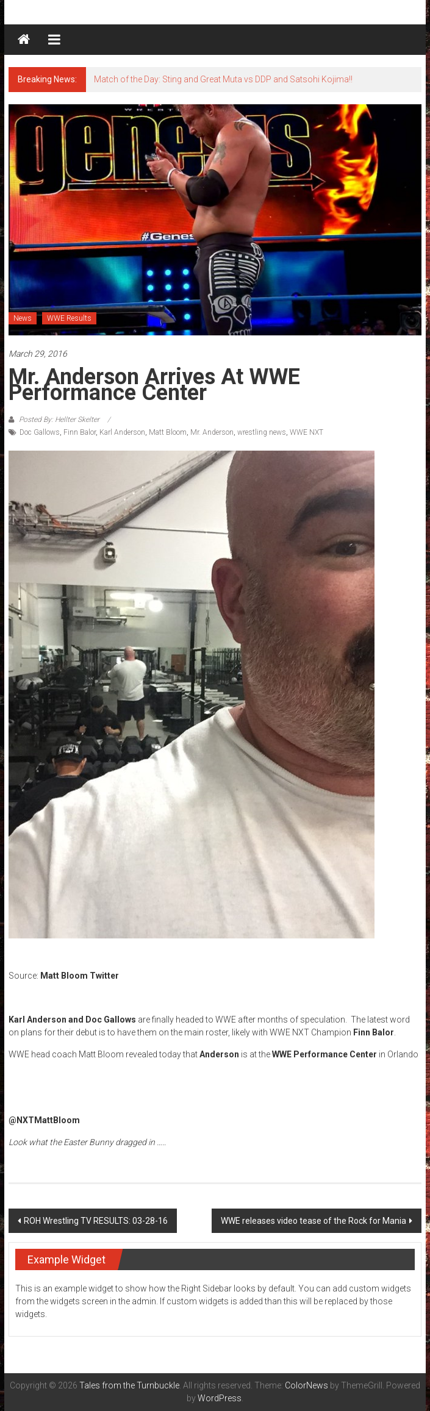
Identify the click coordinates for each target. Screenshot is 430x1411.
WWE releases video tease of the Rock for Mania (313, 1221)
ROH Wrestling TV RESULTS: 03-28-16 (96, 1221)
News (22, 318)
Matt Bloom (168, 432)
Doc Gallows (40, 432)
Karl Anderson (122, 432)
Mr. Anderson (212, 432)
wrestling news (261, 432)
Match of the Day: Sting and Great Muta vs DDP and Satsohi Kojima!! (223, 79)
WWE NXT (306, 432)
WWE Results (69, 318)
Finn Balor (79, 432)
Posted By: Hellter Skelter (59, 419)
